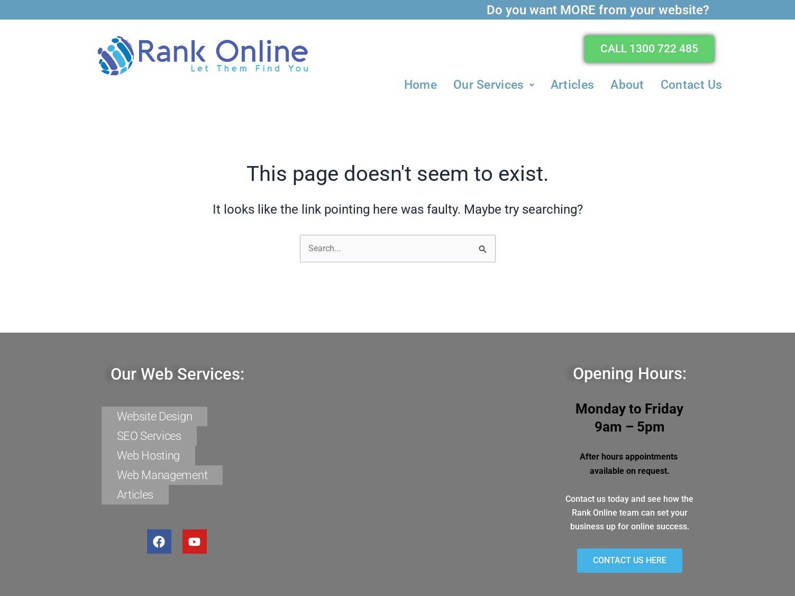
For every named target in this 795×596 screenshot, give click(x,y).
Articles (572, 84)
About (627, 84)
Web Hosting (148, 455)
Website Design (155, 421)
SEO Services (149, 438)
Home (420, 84)
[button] (493, 83)
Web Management (162, 472)
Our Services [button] (493, 84)
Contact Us (692, 84)
